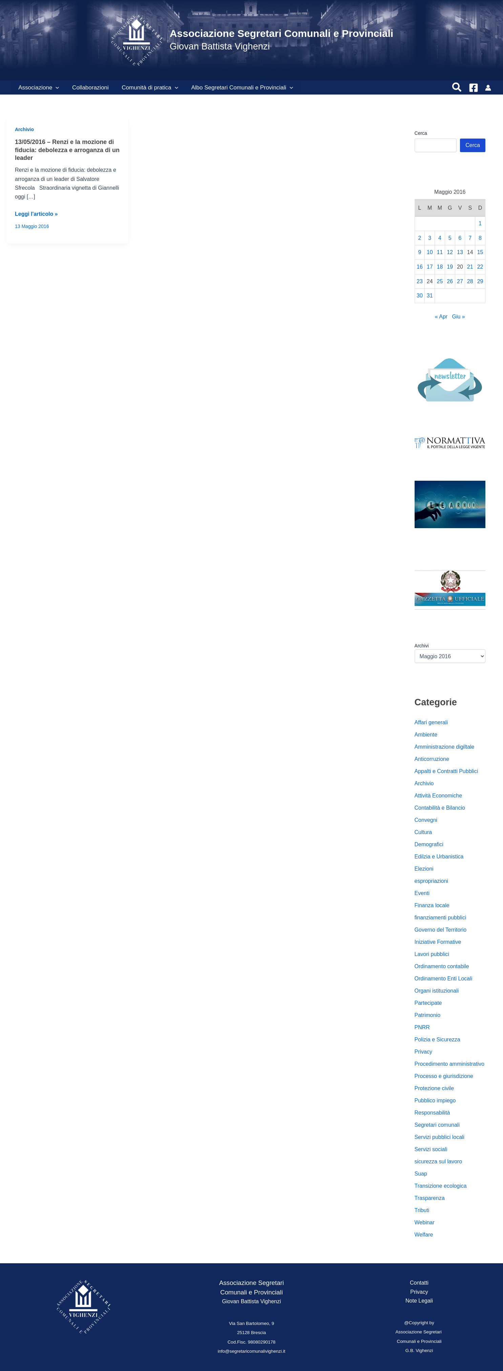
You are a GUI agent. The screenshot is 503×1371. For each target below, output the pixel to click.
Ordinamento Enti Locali (444, 978)
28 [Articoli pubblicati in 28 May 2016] (470, 281)
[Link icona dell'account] (488, 88)
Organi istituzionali (437, 991)
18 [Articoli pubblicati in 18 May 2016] (440, 267)
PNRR (422, 1027)
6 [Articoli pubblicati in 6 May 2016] (460, 238)
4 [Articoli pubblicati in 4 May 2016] (439, 238)
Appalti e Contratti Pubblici (446, 771)
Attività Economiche (438, 795)
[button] (54, 88)
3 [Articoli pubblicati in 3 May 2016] (429, 238)
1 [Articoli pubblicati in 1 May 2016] (480, 223)
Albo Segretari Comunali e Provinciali (237, 88)
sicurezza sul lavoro (438, 1161)
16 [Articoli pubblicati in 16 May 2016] (420, 267)
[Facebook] (473, 87)
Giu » (458, 316)
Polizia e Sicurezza (437, 1039)
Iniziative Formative (438, 942)
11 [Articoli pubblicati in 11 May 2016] (440, 252)
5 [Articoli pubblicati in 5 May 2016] (450, 238)
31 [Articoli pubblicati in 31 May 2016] (430, 295)
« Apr (441, 316)
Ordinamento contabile (442, 966)
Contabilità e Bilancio (440, 808)
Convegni (426, 820)
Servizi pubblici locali (440, 1137)
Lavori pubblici (432, 954)
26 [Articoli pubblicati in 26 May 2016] (450, 281)
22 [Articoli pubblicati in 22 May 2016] (480, 267)
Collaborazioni (88, 87)
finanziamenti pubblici (440, 917)
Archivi (422, 645)
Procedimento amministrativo (449, 1064)
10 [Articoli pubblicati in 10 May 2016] (430, 252)
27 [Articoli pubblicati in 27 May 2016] (460, 281)
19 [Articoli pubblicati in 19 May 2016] (450, 267)
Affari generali (431, 722)
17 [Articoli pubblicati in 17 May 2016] (430, 267)
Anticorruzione (432, 759)
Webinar (425, 1222)
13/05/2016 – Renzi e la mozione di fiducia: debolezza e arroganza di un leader (67, 150)
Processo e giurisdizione (444, 1076)
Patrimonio (427, 1015)
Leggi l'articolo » (36, 214)
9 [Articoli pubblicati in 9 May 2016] (419, 252)
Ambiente (426, 735)
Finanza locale (432, 905)
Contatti (419, 1283)
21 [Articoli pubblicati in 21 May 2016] (470, 267)
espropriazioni (431, 881)
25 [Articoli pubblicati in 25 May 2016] (440, 281)
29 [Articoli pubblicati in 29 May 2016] (480, 281)
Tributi (422, 1210)
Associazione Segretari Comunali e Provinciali (281, 33)
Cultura (423, 832)
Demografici (429, 844)
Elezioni (424, 869)
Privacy (423, 1052)
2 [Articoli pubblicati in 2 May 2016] (419, 238)
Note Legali (419, 1301)
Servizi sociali (431, 1149)
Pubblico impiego (435, 1100)
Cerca (421, 133)
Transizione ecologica (441, 1186)
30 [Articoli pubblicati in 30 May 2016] (420, 295)
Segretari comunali (437, 1125)
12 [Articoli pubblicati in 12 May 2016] (450, 252)
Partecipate (428, 1003)
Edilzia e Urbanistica (439, 856)
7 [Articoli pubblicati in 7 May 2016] (469, 238)
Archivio (24, 129)
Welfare (424, 1235)
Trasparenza (430, 1198)
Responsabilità (432, 1113)
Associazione (38, 88)
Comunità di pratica (146, 88)
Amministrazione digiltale (445, 747)
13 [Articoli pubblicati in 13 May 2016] (460, 252)
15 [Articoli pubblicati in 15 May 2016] (480, 252)
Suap (421, 1174)
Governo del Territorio (441, 930)
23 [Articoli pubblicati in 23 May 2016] (420, 281)
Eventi (422, 893)
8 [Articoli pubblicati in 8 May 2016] (480, 238)
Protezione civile (434, 1088)
